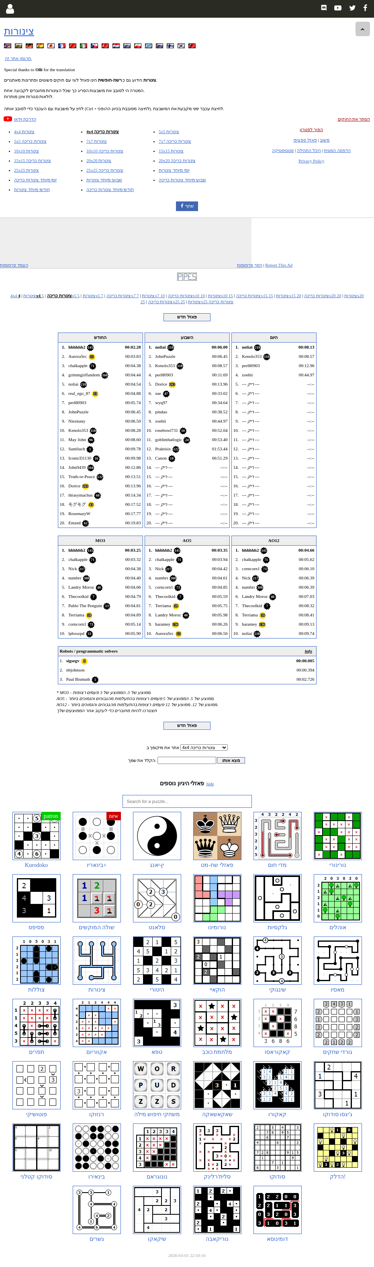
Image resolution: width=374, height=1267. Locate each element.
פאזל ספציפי (305, 140)
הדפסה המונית (337, 150)
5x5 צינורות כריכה (30, 141)
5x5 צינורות (169, 131)
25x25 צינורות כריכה (104, 170)
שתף (189, 205)
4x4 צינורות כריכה (102, 131)
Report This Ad (278, 265)
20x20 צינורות (98, 160)
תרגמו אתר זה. (18, 58)
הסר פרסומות (249, 265)
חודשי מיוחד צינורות (32, 189)
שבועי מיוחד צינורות (104, 179)
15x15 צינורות (171, 150)
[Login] (10, 9)
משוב (324, 140)
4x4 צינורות (24, 131)
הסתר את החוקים (354, 119)
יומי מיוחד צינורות (174, 170)
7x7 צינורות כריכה (175, 141)
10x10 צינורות (26, 150)
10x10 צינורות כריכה (104, 150)
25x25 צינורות (26, 170)
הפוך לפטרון (311, 129)
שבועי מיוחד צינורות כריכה (182, 179)
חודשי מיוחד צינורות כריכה (110, 189)
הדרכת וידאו (25, 119)
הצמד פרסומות (14, 265)
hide (210, 783)
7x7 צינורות (96, 141)
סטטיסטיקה (283, 150)
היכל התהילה (309, 150)
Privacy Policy (311, 160)
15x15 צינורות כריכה (32, 160)
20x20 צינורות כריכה (177, 160)
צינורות (19, 31)
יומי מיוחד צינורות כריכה (35, 179)
